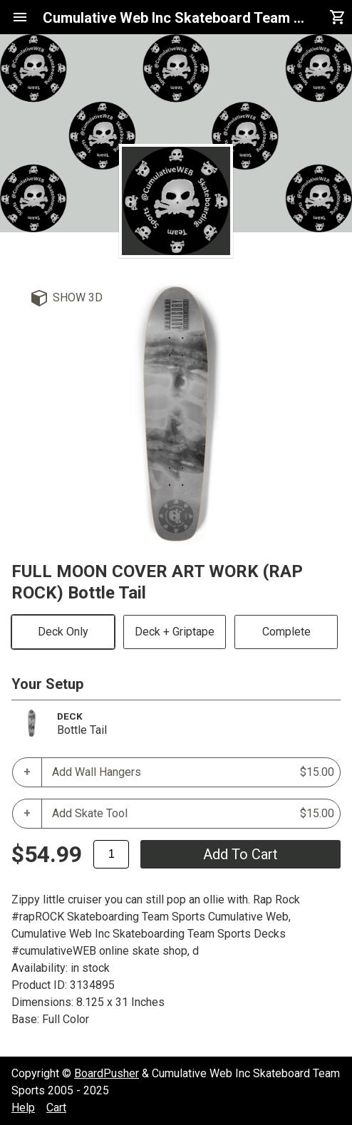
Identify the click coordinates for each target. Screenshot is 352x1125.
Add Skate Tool (193, 813)
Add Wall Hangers (193, 772)
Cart (56, 1107)
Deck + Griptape (174, 631)
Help (23, 1107)
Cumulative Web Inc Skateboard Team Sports (176, 17)
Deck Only (63, 631)
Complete (286, 631)
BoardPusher (106, 1073)
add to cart (240, 854)
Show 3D (78, 297)
